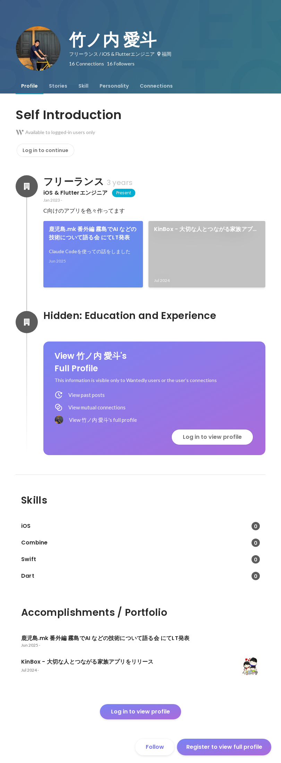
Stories (58, 85)
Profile (29, 85)
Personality (114, 85)
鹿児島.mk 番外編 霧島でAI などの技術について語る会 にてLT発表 (92, 233)
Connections (156, 85)
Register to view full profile (224, 747)
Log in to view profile (212, 437)
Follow (155, 747)
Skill (83, 85)
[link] (93, 254)
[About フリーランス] (27, 186)
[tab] (29, 86)
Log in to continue (45, 150)
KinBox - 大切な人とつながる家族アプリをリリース (206, 229)
